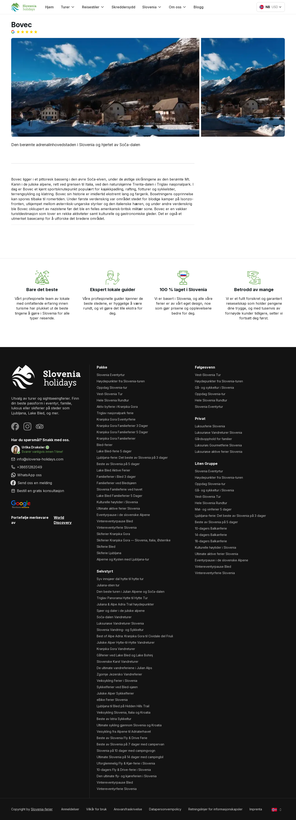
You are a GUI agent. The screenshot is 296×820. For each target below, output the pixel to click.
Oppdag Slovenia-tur (112, 387)
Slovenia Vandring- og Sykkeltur (120, 630)
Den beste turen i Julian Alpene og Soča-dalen (130, 591)
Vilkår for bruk (96, 809)
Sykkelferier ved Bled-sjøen (117, 687)
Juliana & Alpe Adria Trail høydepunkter (125, 604)
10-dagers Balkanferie (211, 528)
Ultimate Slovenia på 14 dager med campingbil (130, 757)
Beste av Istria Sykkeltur (114, 719)
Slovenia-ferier (42, 809)
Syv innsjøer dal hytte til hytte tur (120, 579)
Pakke (102, 367)
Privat (200, 418)
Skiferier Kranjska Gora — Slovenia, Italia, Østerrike (134, 540)
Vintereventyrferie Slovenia (117, 527)
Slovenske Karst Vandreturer (117, 661)
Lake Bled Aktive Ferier (113, 470)
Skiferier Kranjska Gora (113, 534)
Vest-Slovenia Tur (110, 394)
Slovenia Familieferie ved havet (119, 489)
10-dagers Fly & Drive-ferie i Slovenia (124, 770)
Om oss (178, 7)
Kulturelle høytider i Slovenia (117, 502)
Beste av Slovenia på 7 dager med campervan (130, 744)
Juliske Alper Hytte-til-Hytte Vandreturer (126, 642)
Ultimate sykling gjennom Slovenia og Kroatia (129, 725)
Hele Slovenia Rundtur (113, 400)
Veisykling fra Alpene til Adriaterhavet (124, 731)
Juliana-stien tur (108, 585)
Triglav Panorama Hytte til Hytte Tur (122, 598)
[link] (46, 467)
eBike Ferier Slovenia (112, 700)
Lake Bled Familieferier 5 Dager (119, 496)
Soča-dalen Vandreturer (114, 617)
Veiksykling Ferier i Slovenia (117, 680)
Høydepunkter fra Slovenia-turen (121, 381)
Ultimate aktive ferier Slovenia (118, 508)
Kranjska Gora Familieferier (116, 438)
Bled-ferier (104, 445)
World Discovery (63, 520)
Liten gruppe (206, 463)
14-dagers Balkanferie (211, 535)
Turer (68, 7)
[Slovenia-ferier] (46, 377)
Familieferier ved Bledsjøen (116, 483)
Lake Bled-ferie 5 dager (114, 451)
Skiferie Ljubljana (109, 553)
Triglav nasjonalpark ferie (115, 413)
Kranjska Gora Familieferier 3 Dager (122, 426)
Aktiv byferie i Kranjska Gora (117, 406)
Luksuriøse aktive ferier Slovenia (218, 451)
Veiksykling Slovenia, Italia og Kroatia (123, 712)
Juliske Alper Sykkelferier (115, 693)
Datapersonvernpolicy (165, 809)
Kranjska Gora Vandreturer (116, 649)
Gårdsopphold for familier (213, 439)
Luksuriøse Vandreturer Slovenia (120, 623)
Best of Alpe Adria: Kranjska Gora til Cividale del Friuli (135, 636)
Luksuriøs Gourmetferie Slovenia (218, 445)
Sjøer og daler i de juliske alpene (121, 610)
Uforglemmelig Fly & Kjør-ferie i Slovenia (126, 763)
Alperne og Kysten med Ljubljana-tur (123, 559)
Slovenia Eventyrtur (111, 375)
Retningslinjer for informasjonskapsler (215, 809)
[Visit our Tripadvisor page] (40, 426)
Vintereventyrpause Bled (115, 521)
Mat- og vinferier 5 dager (213, 509)
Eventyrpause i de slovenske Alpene (123, 515)
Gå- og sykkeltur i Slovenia (214, 387)
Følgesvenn (205, 367)
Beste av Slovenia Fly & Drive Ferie (122, 738)
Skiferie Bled (106, 546)
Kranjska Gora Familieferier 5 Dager (122, 432)
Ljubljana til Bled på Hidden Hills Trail (123, 706)
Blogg (198, 7)
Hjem (49, 7)
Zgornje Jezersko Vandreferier (119, 674)
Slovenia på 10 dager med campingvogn (126, 750)
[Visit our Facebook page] (15, 426)
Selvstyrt (105, 571)
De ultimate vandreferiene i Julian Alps (124, 668)
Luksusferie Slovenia (210, 426)
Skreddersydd (123, 7)
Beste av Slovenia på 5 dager (118, 464)
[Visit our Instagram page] (27, 426)
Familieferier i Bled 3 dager (116, 476)
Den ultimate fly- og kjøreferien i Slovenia (127, 776)
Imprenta (256, 809)
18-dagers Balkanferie (211, 541)
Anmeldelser (70, 809)
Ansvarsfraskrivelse (128, 809)
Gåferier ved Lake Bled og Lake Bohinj (125, 655)
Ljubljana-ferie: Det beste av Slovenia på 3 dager (132, 457)
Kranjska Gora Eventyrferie (116, 419)
